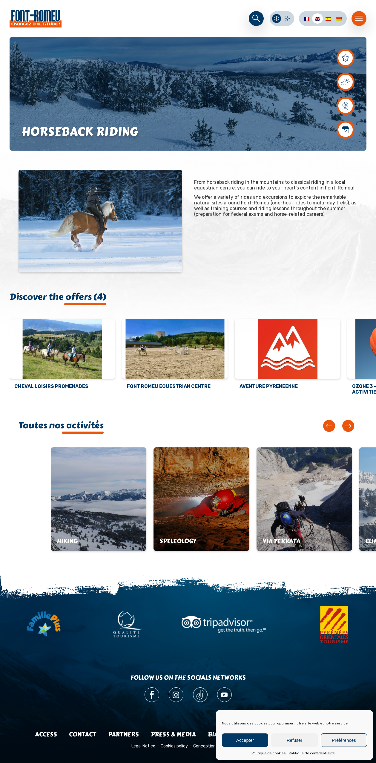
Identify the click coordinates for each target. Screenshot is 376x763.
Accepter (245, 740)
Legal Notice (143, 746)
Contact (82, 734)
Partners (123, 734)
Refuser (295, 740)
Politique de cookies (268, 753)
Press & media (173, 734)
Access (46, 734)
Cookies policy (174, 746)
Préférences (344, 740)
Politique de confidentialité (312, 753)
